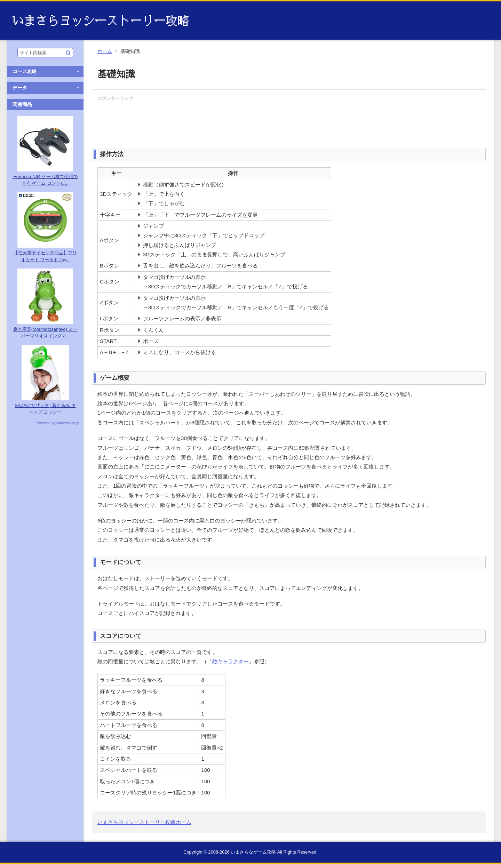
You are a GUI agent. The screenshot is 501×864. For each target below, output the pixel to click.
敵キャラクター (230, 661)
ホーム (104, 51)
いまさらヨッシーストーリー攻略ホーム (144, 822)
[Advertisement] (224, 119)
